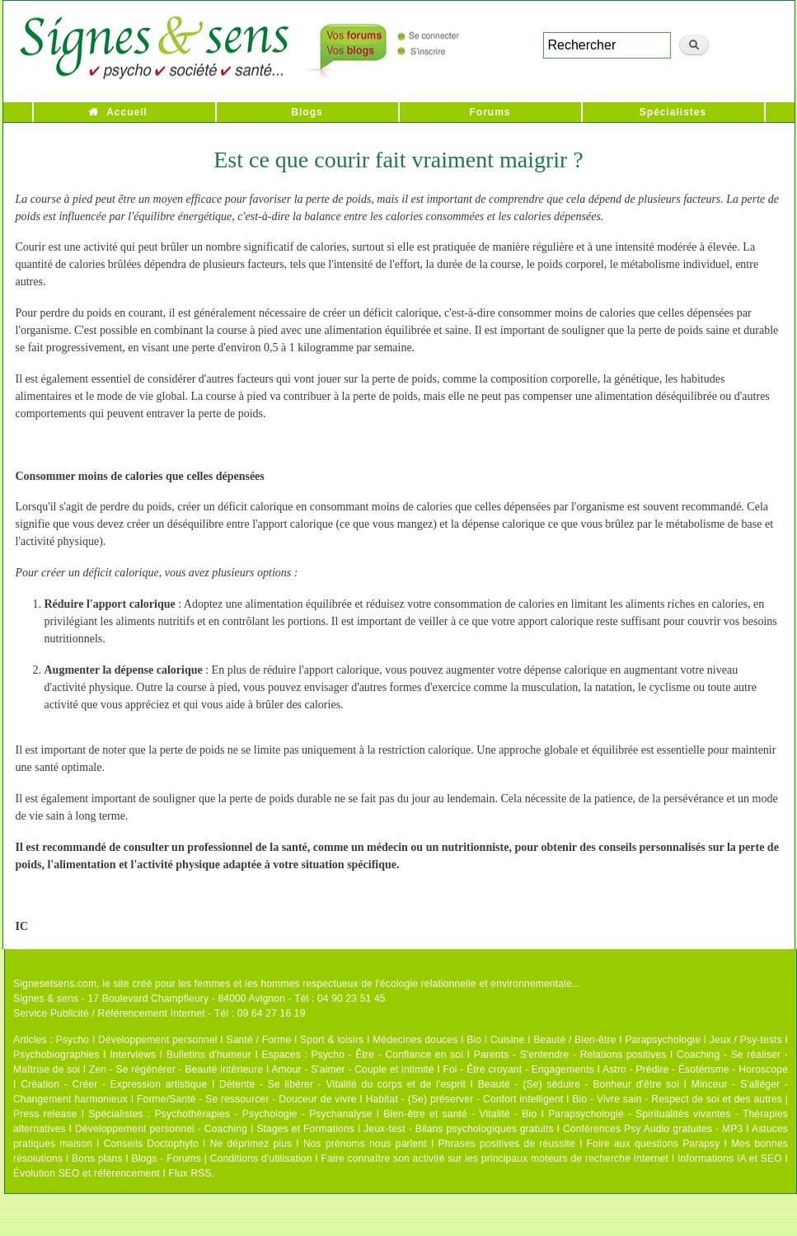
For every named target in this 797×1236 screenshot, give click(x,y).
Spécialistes (673, 112)
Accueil (127, 112)
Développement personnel (158, 1040)
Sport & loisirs (331, 1040)
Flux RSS (189, 1173)
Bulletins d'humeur (208, 1054)
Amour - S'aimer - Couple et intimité (352, 1069)
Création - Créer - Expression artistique (114, 1084)
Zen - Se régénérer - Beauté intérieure (176, 1069)
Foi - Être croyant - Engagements (518, 1069)
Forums (489, 112)
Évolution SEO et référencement (86, 1173)
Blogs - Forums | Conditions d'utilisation (222, 1158)
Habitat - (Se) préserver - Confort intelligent (465, 1099)
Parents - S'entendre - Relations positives (570, 1054)
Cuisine (507, 1040)
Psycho (73, 1040)
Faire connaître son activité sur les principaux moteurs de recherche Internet (494, 1158)
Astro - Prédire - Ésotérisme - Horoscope (695, 1069)
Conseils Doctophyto (151, 1143)
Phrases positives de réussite (506, 1143)
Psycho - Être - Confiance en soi (388, 1054)
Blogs (306, 112)
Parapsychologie (663, 1040)
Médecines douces (415, 1040)
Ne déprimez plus (251, 1143)
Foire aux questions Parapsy (653, 1143)
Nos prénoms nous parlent (365, 1143)
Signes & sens (45, 998)
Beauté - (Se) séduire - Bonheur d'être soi (578, 1084)
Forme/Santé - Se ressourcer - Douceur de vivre (247, 1099)
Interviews (133, 1054)
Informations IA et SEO (729, 1158)
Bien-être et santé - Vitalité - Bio (460, 1114)
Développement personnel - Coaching (161, 1129)
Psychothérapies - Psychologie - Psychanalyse (264, 1114)
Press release (45, 1114)
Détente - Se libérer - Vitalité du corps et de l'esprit (342, 1084)
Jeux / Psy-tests (746, 1040)
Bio (473, 1040)
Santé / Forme (259, 1040)
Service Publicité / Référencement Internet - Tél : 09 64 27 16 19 (159, 1013)
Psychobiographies (56, 1054)
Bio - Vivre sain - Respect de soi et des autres (677, 1099)
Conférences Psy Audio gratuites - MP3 (653, 1129)
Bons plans (97, 1158)
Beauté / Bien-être (574, 1040)
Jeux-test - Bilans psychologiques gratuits (458, 1129)
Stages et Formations (305, 1129)
